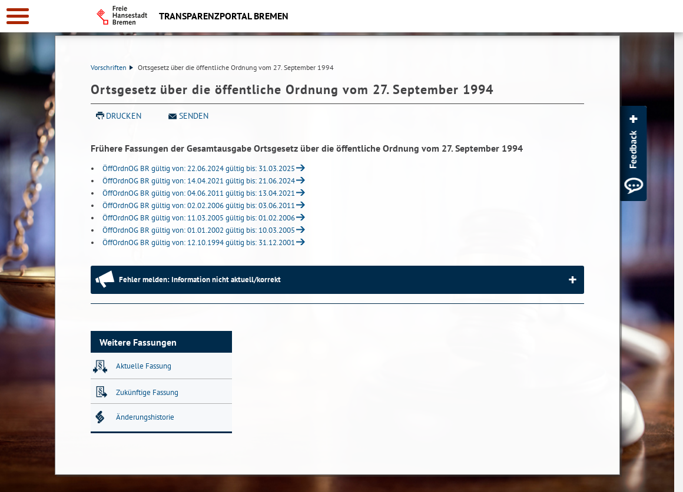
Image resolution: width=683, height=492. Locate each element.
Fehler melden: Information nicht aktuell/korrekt (200, 280)
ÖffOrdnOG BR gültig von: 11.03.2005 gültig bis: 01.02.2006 (198, 218)
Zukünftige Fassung (147, 392)
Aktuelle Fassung (143, 366)
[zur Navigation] (17, 16)
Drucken (123, 116)
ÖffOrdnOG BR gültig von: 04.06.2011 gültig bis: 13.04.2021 (198, 193)
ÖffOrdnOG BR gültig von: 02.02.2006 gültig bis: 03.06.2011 (198, 205)
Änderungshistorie (145, 417)
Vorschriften (112, 67)
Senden (193, 116)
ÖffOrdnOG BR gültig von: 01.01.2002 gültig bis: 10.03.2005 (198, 230)
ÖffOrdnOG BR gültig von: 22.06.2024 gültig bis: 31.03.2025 (198, 168)
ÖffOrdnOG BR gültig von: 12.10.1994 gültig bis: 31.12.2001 (198, 242)
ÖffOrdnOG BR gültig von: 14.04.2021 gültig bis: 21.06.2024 (198, 181)
